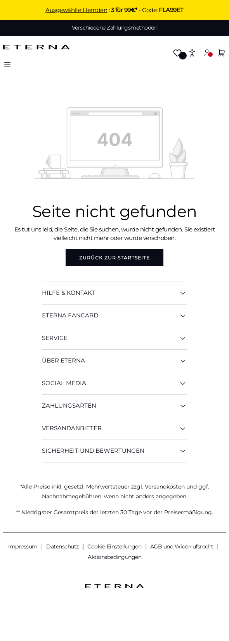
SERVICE (114, 338)
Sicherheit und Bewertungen (114, 451)
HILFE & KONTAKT (114, 293)
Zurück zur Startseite (114, 258)
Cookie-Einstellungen (115, 546)
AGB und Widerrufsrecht (182, 546)
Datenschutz (63, 546)
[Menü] (7, 64)
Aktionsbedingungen (114, 556)
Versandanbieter (114, 428)
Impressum (23, 546)
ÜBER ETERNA (114, 361)
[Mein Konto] (207, 52)
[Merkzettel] (177, 53)
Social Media (114, 383)
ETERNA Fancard (114, 315)
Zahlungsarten (114, 406)
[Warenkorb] (221, 53)
